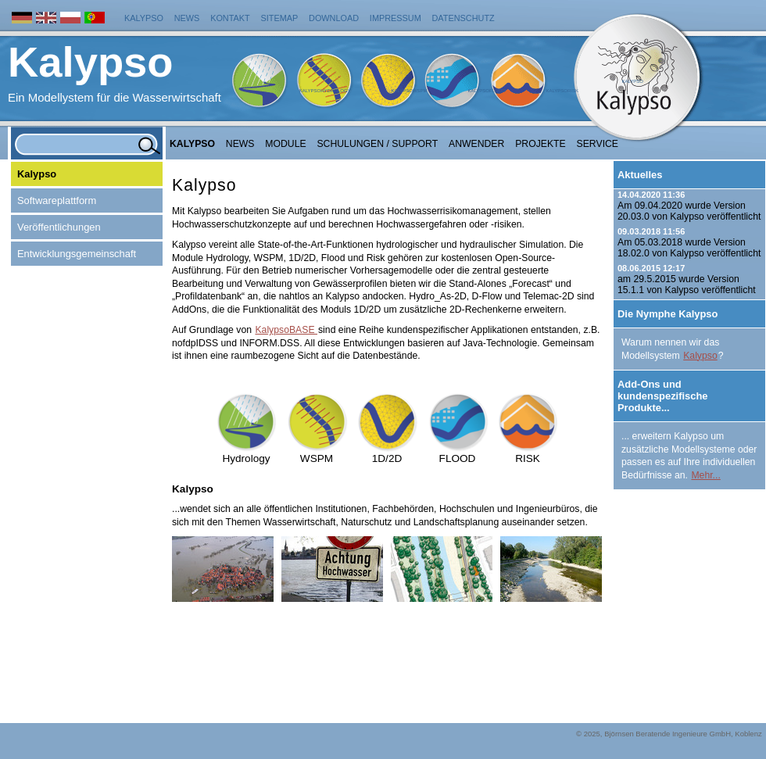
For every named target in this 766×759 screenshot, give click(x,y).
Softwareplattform (56, 200)
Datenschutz (463, 18)
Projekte (540, 143)
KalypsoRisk (562, 90)
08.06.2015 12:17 (651, 268)
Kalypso (143, 18)
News (187, 18)
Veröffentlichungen (59, 227)
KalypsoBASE (286, 329)
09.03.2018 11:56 (651, 231)
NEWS (240, 143)
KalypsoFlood (486, 90)
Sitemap (280, 18)
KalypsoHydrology (325, 90)
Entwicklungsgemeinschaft (76, 254)
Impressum (395, 18)
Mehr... (705, 475)
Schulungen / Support (377, 143)
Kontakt (230, 18)
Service (598, 143)
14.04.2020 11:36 (651, 194)
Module (285, 143)
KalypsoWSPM (409, 90)
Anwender (476, 143)
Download (334, 18)
